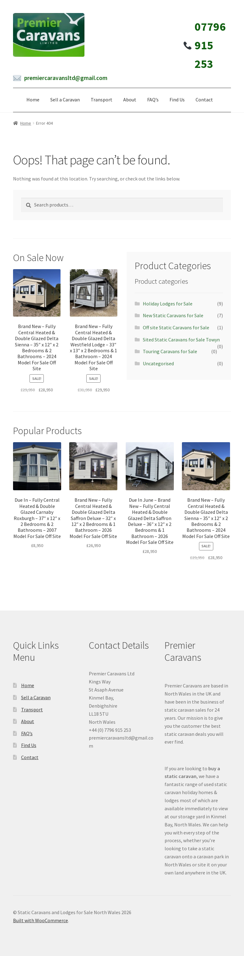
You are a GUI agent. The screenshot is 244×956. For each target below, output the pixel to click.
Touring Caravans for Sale (170, 351)
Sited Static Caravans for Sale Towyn (181, 339)
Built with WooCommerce (40, 920)
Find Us (177, 99)
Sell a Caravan (65, 99)
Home (32, 99)
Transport (101, 99)
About (129, 99)
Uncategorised (158, 363)
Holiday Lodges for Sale (167, 303)
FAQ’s (153, 99)
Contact (204, 99)
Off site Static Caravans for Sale (176, 327)
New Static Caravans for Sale (173, 315)
